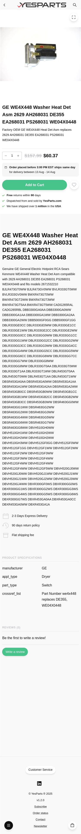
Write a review (15, 652)
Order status (40, 813)
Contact (40, 819)
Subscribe (40, 806)
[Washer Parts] (4, 5)
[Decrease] (6, 156)
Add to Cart (34, 185)
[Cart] (72, 825)
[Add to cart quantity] (12, 156)
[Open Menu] (8, 825)
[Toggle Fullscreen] (73, 17)
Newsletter (40, 826)
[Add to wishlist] (74, 184)
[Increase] (18, 156)
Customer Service (40, 770)
